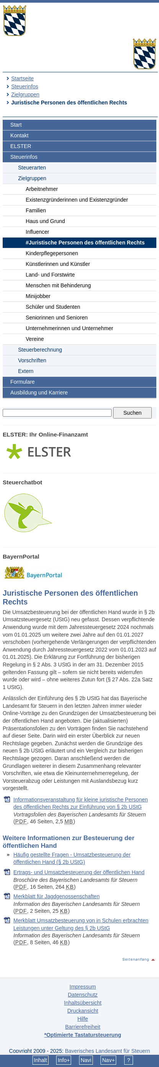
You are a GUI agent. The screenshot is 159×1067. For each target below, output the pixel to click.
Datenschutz (82, 995)
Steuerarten (32, 168)
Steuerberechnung (40, 350)
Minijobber (38, 296)
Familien (36, 210)
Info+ (64, 1060)
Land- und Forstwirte (50, 275)
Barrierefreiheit (82, 1027)
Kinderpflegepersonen (52, 253)
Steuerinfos (24, 86)
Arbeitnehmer (42, 189)
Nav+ (108, 1060)
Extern (25, 371)
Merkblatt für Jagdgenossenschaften (56, 896)
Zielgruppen (25, 94)
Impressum (83, 987)
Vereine (35, 339)
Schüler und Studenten (53, 307)
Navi (86, 1060)
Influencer (37, 232)
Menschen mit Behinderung (58, 285)
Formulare (22, 382)
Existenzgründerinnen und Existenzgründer (77, 200)
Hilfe (82, 1019)
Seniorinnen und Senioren (57, 317)
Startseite (22, 78)
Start (16, 125)
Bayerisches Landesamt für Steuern (107, 1051)
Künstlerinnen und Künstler (58, 264)
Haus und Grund (45, 221)
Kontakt (19, 135)
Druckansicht (82, 1011)
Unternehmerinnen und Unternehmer (69, 328)
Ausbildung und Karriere (39, 392)
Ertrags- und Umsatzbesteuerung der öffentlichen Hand (78, 872)
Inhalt (40, 1060)
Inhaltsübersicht (82, 1003)
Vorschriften (32, 360)
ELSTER (20, 146)
